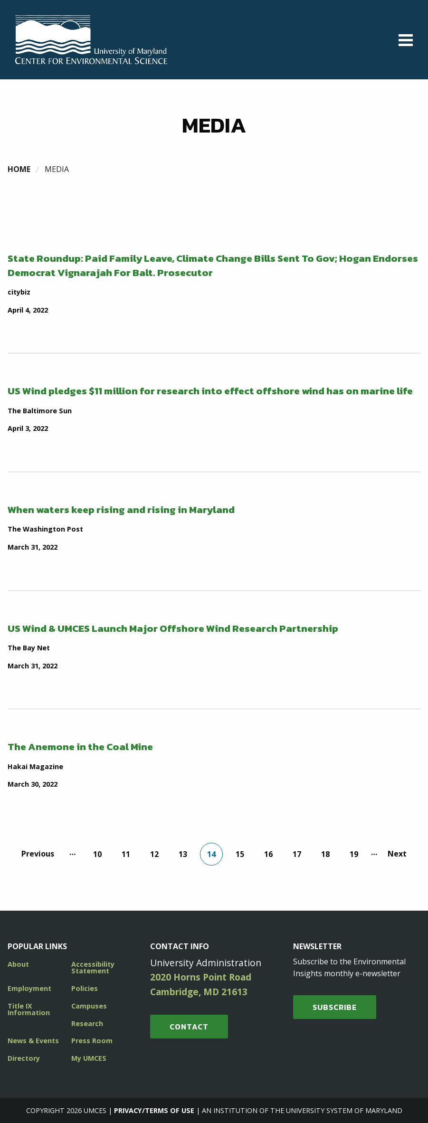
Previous (37, 853)
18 (325, 854)
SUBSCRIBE (335, 1007)
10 (97, 854)
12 (154, 854)
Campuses (89, 1005)
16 (268, 854)
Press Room (92, 1040)
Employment (29, 988)
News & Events (33, 1040)
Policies (84, 988)
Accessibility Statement (92, 967)
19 (354, 854)
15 (240, 854)
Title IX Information (29, 1009)
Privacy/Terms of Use (154, 1110)
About (18, 964)
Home (19, 169)
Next (397, 853)
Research (87, 1023)
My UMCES (88, 1058)
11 (126, 854)
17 (297, 854)
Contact (189, 1026)
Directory (24, 1058)
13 (183, 854)
